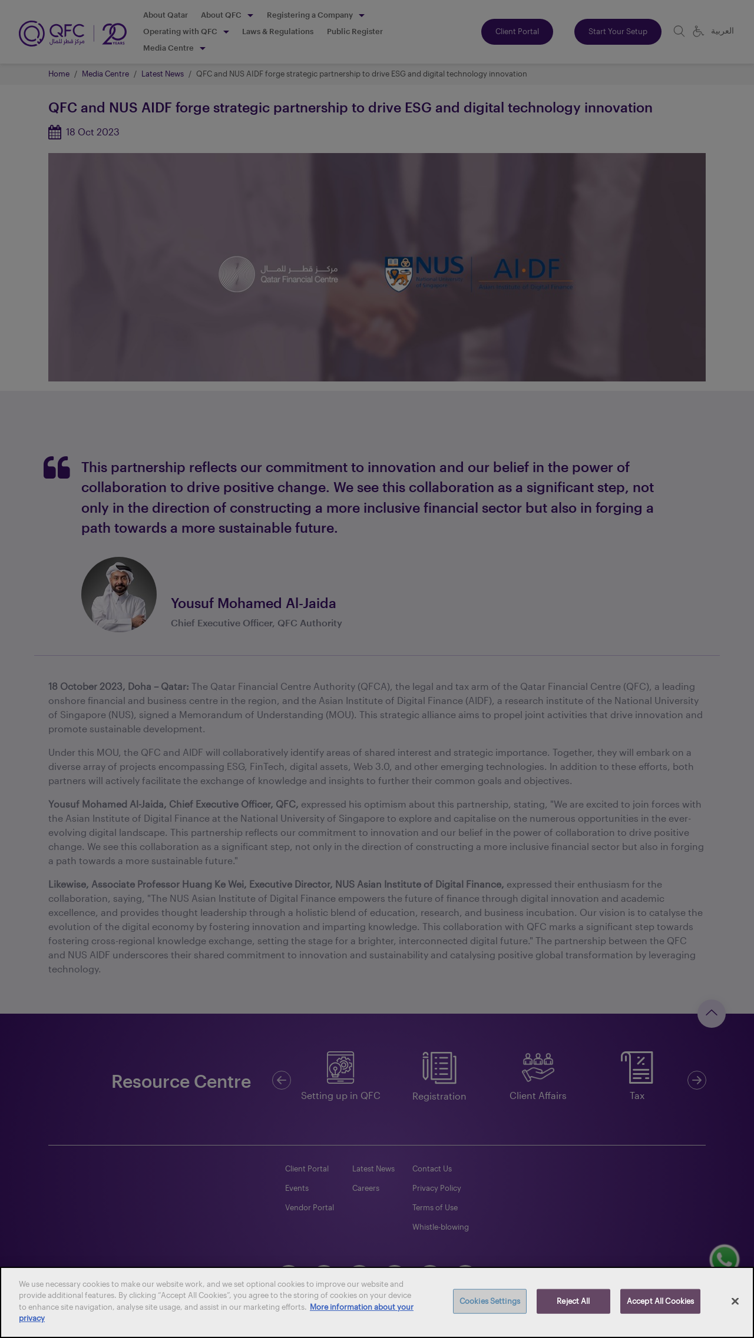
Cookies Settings (489, 1301)
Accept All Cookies (660, 1301)
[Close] (735, 1301)
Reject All (573, 1301)
